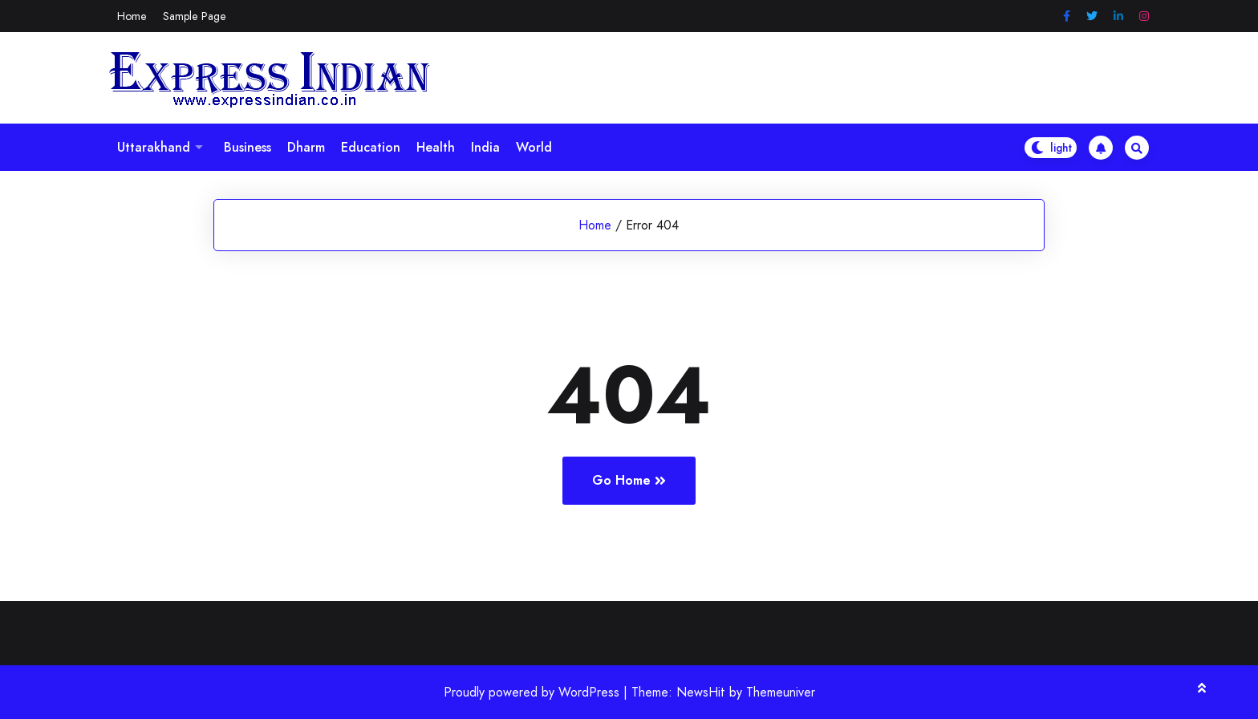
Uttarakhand (153, 147)
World (534, 147)
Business (247, 147)
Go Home (629, 480)
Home (132, 16)
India (485, 147)
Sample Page (194, 16)
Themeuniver (780, 692)
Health (435, 147)
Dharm (306, 147)
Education (370, 147)
